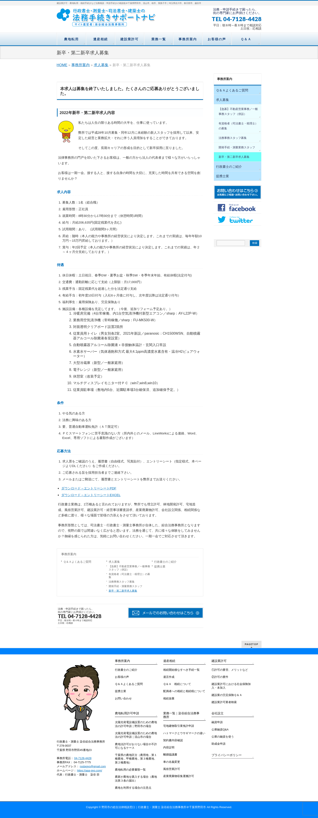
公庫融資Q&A (220, 729)
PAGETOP (251, 644)
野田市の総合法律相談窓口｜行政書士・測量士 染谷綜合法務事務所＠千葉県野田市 (154, 807)
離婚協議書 (170, 754)
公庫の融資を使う (222, 736)
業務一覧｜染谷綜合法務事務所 (181, 715)
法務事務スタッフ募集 (122, 581)
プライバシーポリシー (226, 755)
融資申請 (217, 722)
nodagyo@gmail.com (93, 766)
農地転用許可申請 (127, 713)
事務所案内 (80, 65)
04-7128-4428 (82, 758)
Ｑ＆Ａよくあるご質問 (77, 561)
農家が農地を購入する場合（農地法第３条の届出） (136, 778)
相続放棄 (168, 698)
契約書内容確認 (173, 740)
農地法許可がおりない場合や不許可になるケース (136, 746)
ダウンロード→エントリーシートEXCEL (91, 495)
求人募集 (101, 65)
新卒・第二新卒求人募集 (123, 590)
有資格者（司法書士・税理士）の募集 (129, 576)
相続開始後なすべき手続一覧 (181, 669)
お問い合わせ (123, 698)
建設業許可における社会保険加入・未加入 (231, 686)
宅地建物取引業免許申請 (178, 725)
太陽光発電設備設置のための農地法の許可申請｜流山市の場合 (136, 735)
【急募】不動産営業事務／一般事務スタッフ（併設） (129, 568)
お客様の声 (122, 677)
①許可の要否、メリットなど (229, 669)
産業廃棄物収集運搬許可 (178, 776)
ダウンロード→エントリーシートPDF (88, 488)
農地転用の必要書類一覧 (130, 769)
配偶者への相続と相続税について (184, 691)
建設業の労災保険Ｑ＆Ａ (226, 695)
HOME (62, 65)
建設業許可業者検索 (224, 702)
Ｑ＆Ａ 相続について (177, 684)
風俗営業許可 (171, 769)
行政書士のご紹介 (165, 561)
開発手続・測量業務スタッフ (125, 586)
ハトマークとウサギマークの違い (184, 733)
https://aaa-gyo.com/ (89, 770)
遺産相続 (169, 661)
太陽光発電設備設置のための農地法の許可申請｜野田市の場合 (136, 724)
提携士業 (159, 566)
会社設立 (217, 713)
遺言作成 (168, 677)
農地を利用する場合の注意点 (133, 787)
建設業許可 (219, 661)
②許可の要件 (219, 677)
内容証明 (168, 747)
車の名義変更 (171, 761)
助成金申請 (218, 743)
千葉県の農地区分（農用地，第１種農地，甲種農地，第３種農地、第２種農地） (136, 759)
